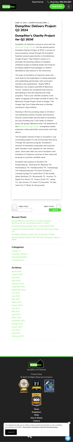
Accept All (11, 432)
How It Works (36, 418)
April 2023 (16, 315)
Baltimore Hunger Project (25, 47)
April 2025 (16, 281)
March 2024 (16, 302)
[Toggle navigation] (68, 7)
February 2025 (18, 284)
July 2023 (16, 308)
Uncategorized (17, 260)
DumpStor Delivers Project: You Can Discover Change (33, 234)
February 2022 (18, 336)
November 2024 (18, 287)
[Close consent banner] (69, 423)
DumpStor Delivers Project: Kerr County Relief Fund (33, 226)
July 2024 (16, 293)
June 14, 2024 (21, 23)
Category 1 (16, 251)
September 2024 (19, 290)
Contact (36, 421)
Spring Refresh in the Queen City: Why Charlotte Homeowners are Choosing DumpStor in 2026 (31, 222)
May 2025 (16, 278)
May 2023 (16, 311)
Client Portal (37, 2)
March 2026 (16, 271)
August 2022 (17, 327)
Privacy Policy (36, 374)
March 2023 (16, 318)
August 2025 (17, 274)
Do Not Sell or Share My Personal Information (45, 427)
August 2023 (17, 305)
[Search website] (22, 210)
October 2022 (17, 324)
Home (36, 409)
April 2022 (16, 333)
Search (55, 210)
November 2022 (18, 321)
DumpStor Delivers (38, 23)
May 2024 (16, 299)
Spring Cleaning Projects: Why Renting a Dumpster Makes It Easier (36, 238)
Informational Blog (19, 257)
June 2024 (16, 296)
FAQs (36, 415)
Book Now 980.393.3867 (60, 2)
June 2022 (16, 330)
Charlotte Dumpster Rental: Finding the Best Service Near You (35, 230)
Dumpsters (36, 412)
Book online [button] (57, 6)
